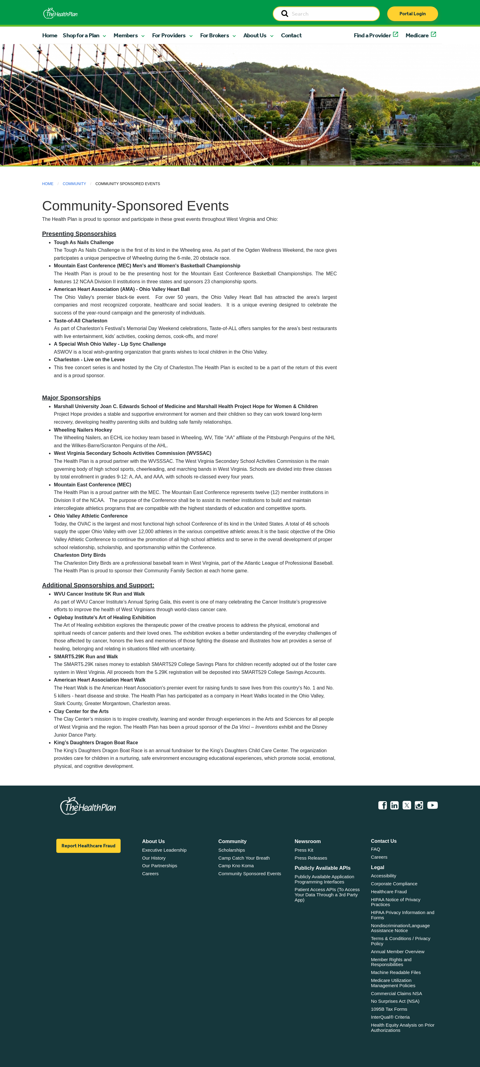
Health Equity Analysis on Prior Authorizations (403, 1027)
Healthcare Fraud (389, 891)
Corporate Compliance (394, 883)
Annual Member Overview (398, 951)
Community (74, 184)
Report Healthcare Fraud (88, 846)
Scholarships (231, 850)
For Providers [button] (169, 35)
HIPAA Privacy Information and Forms (402, 915)
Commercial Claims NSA (396, 993)
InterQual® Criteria (390, 1017)
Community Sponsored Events (249, 873)
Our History (154, 858)
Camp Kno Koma (236, 865)
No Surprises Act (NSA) (395, 1001)
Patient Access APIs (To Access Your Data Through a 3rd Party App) (327, 894)
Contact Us (384, 841)
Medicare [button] (417, 35)
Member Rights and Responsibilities (391, 962)
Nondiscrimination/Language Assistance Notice (400, 928)
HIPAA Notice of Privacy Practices (396, 902)
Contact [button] (291, 35)
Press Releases (311, 858)
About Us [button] (255, 35)
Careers (150, 873)
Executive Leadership (164, 850)
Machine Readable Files (396, 972)
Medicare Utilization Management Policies (393, 983)
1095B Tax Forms (389, 1009)
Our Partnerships (159, 865)
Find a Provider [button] (372, 35)
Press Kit (304, 850)
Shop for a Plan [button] (81, 35)
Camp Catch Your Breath (244, 858)
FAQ (375, 849)
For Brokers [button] (214, 35)
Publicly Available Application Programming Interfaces (324, 879)
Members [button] (125, 35)
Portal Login (412, 14)
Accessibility (383, 875)
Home (50, 35)
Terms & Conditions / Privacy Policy (400, 941)
